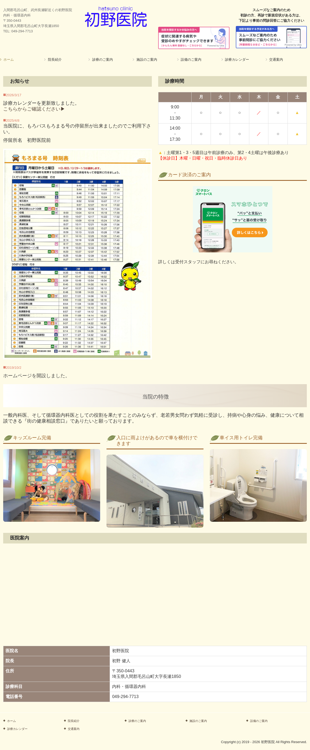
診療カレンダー (237, 60)
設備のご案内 (191, 60)
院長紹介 (55, 60)
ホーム (8, 60)
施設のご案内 (146, 60)
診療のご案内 (102, 60)
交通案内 (276, 60)
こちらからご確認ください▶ (34, 109)
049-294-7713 (22, 31)
